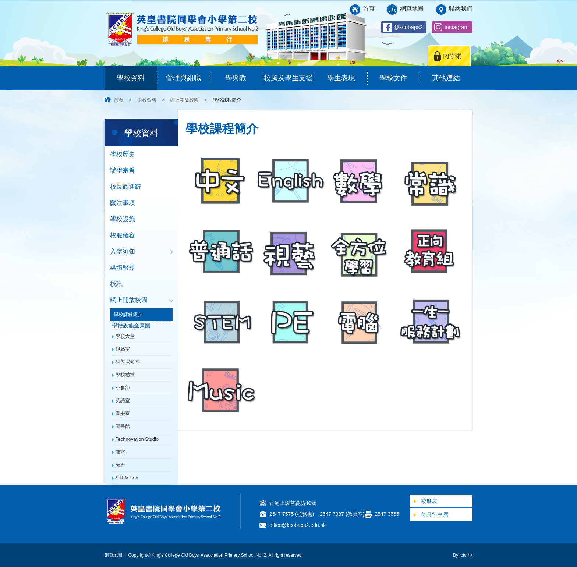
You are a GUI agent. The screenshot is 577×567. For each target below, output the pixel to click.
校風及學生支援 (289, 74)
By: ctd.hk (462, 555)
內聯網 (452, 55)
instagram (457, 27)
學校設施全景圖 (131, 325)
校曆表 (429, 501)
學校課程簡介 (128, 314)
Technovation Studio (137, 439)
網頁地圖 (412, 9)
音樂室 (123, 413)
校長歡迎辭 (125, 186)
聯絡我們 (460, 9)
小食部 (123, 387)
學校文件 (399, 74)
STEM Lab (127, 478)
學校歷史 (122, 154)
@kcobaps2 (408, 27)
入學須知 (122, 251)
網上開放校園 (184, 100)
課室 (120, 452)
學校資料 (137, 74)
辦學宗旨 (122, 170)
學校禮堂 (125, 375)
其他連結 (452, 74)
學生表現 (347, 74)
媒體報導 (122, 267)
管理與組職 (188, 74)
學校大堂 (125, 336)
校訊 (116, 283)
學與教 (243, 74)
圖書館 (123, 426)
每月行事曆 (435, 514)
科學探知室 (127, 362)
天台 (120, 465)
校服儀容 (122, 235)
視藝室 (123, 349)
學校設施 (122, 219)
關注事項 (122, 202)
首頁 (369, 9)
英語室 (123, 400)
